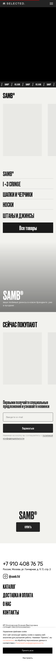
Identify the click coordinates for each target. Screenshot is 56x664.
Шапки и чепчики (18, 194)
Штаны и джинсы (18, 215)
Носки (8, 204)
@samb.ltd (14, 576)
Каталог (9, 586)
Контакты (11, 612)
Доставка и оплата (18, 594)
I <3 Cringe (12, 184)
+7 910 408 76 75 (23, 563)
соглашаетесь (8, 640)
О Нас (7, 603)
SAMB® (8, 173)
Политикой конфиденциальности (29, 643)
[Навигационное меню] (51, 4)
